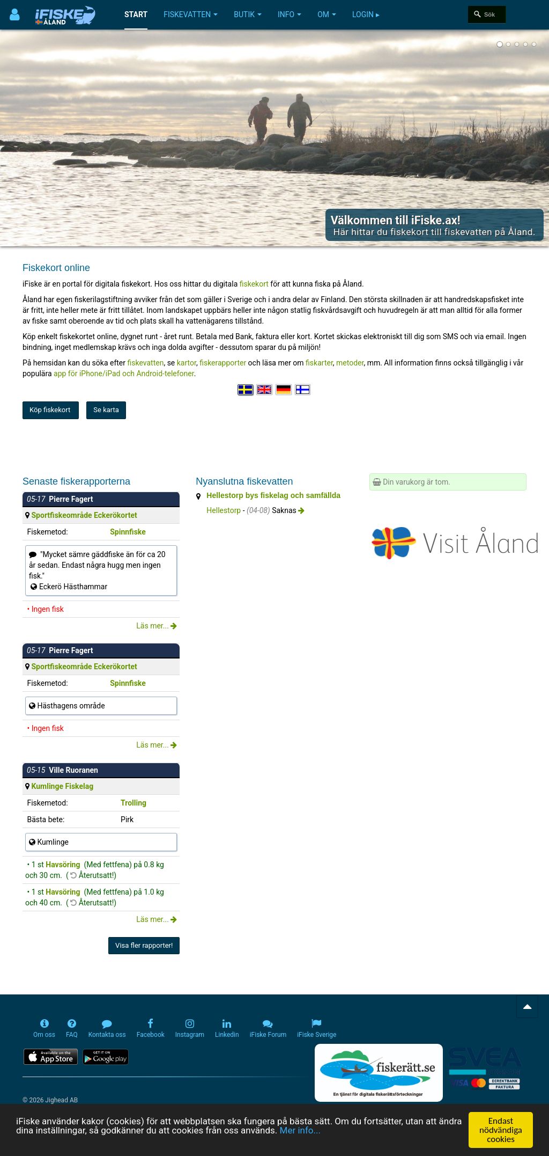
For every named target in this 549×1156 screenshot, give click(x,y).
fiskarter (319, 362)
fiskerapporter (222, 362)
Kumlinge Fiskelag (62, 786)
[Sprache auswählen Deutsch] (284, 389)
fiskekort (255, 284)
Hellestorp (223, 510)
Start (135, 14)
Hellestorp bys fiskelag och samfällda (273, 495)
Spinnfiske (128, 532)
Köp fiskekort (50, 410)
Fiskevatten (191, 14)
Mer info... (300, 1131)
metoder (349, 362)
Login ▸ (366, 14)
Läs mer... (156, 625)
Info (289, 14)
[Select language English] (264, 389)
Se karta (106, 410)
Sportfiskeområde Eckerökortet (84, 515)
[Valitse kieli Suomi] (303, 389)
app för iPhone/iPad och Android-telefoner (124, 373)
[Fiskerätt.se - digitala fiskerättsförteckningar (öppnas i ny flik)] (378, 1073)
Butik (248, 14)
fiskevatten (146, 362)
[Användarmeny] (14, 15)
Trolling (133, 803)
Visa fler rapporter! (144, 945)
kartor (186, 362)
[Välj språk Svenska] (246, 389)
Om (326, 14)
